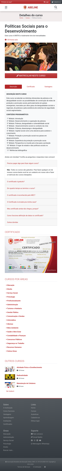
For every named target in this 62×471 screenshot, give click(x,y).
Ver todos (10, 391)
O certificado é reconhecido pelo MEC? (21, 195)
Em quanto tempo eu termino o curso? (21, 188)
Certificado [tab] (31, 87)
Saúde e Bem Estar (13, 332)
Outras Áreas (11, 351)
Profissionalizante (13, 301)
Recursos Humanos (14, 347)
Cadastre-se (35, 418)
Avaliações (7, 421)
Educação (10, 285)
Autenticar (34, 414)
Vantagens (7, 414)
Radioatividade (22, 375)
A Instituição (7, 408)
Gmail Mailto (36, 437)
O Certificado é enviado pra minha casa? (21, 202)
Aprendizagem (8, 418)
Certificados (7, 424)
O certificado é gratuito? (16, 182)
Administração (12, 305)
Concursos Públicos (14, 339)
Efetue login (35, 421)
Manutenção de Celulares (26, 383)
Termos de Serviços (23, 467)
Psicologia (10, 297)
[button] (6, 7)
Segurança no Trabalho (15, 343)
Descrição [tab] (13, 87)
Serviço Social (12, 293)
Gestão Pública (12, 312)
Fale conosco (37, 434)
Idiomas (9, 324)
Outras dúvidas (12, 222)
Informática (11, 320)
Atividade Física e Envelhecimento (29, 367)
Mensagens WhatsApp (40, 444)
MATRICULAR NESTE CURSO (31, 75)
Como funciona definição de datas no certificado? (25, 216)
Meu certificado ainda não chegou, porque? (22, 209)
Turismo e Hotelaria (14, 308)
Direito (9, 289)
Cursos (28, 18)
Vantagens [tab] (48, 87)
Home (21, 18)
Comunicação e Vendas (15, 316)
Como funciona (8, 411)
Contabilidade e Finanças (16, 336)
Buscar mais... (8, 450)
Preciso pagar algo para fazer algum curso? (23, 163)
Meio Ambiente (12, 328)
